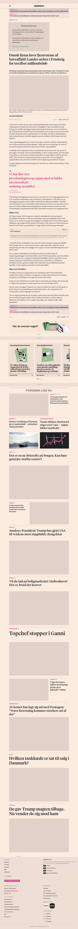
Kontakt (45, 888)
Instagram (47, 916)
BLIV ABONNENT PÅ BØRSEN (12, 880)
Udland (11, 527)
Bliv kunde (7, 917)
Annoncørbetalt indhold (50, 896)
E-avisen (8, 876)
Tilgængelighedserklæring (11, 909)
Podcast (11, 578)
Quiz (10, 754)
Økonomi (11, 419)
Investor (52, 679)
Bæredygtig (13, 20)
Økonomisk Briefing (50, 873)
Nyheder (6, 862)
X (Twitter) (47, 921)
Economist (47, 870)
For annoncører (8, 912)
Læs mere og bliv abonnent (62, 863)
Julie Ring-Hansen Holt (16, 116)
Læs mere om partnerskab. (21, 46)
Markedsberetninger (46, 419)
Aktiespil (6, 872)
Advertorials (46, 898)
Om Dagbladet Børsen (49, 893)
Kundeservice (8, 899)
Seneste (6, 867)
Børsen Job (7, 893)
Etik (5, 914)
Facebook (47, 919)
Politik (52, 394)
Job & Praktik (47, 891)
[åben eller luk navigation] (10, 6)
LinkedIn (46, 913)
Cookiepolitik (8, 902)
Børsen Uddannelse (10, 888)
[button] (66, 6)
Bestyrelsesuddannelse (11, 891)
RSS (5, 869)
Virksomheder (13, 628)
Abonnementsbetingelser (11, 907)
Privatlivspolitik (8, 904)
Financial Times (49, 868)
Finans (11, 503)
